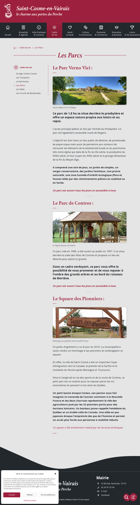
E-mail (104, 491)
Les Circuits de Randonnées (28, 93)
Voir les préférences (48, 495)
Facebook (105, 495)
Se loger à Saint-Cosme (26, 73)
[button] (55, 474)
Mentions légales (59, 499)
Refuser (30, 495)
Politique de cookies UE (73, 499)
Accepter (12, 495)
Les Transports (23, 77)
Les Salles (20, 89)
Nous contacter (85, 499)
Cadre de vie (25, 47)
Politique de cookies (30, 500)
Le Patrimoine (22, 81)
